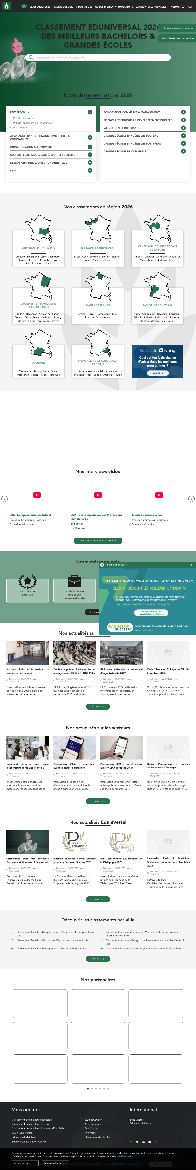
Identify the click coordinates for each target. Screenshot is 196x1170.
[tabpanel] (40, 1037)
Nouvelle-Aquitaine (157, 305)
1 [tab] (87, 1088)
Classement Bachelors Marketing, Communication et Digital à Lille (143, 949)
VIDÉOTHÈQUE (84, 7)
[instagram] (156, 1142)
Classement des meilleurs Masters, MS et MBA (38, 1128)
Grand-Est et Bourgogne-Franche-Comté (39, 305)
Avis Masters (92, 1128)
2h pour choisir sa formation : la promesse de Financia (27, 671)
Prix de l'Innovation (24, 118)
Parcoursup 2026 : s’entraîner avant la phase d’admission (74, 766)
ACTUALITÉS (177, 7)
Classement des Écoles (97, 1137)
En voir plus (98, 707)
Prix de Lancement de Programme (32, 123)
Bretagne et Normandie (98, 248)
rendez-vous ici (125, 1156)
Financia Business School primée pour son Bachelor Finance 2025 (74, 860)
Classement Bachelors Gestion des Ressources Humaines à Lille (52, 940)
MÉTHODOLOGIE (63, 7)
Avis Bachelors (93, 1124)
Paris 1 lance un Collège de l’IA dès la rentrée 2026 (168, 671)
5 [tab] (104, 1088)
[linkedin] (143, 1142)
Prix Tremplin (20, 127)
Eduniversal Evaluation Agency (29, 1142)
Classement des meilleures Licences (32, 1124)
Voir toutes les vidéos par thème (98, 541)
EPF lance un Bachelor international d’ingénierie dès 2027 (121, 671)
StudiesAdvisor (93, 1120)
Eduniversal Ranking (141, 1123)
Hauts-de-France (98, 305)
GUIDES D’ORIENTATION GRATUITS (114, 7)
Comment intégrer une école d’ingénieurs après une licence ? (27, 766)
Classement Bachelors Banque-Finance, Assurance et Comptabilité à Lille (55, 933)
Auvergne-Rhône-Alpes (38, 248)
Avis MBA (90, 1133)
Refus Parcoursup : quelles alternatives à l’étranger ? (168, 766)
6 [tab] (108, 1088)
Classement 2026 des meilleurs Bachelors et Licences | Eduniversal (27, 860)
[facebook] (131, 1142)
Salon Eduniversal (22, 1133)
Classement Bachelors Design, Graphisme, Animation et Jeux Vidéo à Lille (145, 942)
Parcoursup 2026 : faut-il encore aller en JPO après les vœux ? (121, 766)
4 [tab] (100, 1088)
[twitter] (137, 1142)
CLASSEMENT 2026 (40, 7)
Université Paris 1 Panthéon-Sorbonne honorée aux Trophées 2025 (168, 862)
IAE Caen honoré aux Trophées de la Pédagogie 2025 (121, 860)
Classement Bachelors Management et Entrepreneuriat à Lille (51, 949)
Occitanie (38, 363)
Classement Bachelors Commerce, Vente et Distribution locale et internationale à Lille (142, 933)
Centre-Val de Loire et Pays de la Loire (157, 248)
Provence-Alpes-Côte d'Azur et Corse (98, 362)
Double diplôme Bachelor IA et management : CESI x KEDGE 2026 (74, 671)
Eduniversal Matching (24, 1137)
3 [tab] (96, 1088)
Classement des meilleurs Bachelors (32, 1120)
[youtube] (150, 1142)
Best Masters (137, 1120)
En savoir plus (98, 612)
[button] (51, 7)
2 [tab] (91, 1088)
